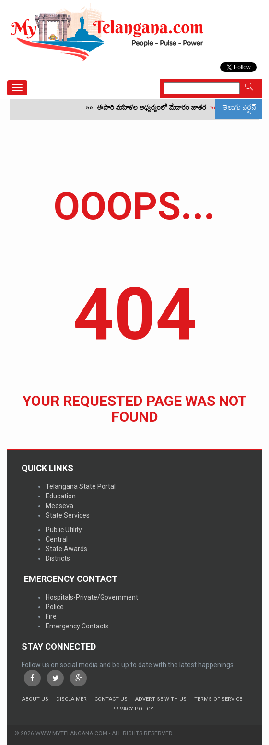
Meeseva (59, 505)
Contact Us (111, 699)
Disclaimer (71, 699)
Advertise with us (161, 699)
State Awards (66, 549)
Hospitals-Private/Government (92, 597)
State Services (68, 515)
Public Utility (64, 529)
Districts (58, 558)
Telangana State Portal (81, 486)
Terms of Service (218, 699)
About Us (35, 699)
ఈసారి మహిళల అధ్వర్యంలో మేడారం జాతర (156, 109)
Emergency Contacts (77, 626)
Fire (51, 616)
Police (55, 607)
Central (57, 539)
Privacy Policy (132, 709)
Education (61, 496)
